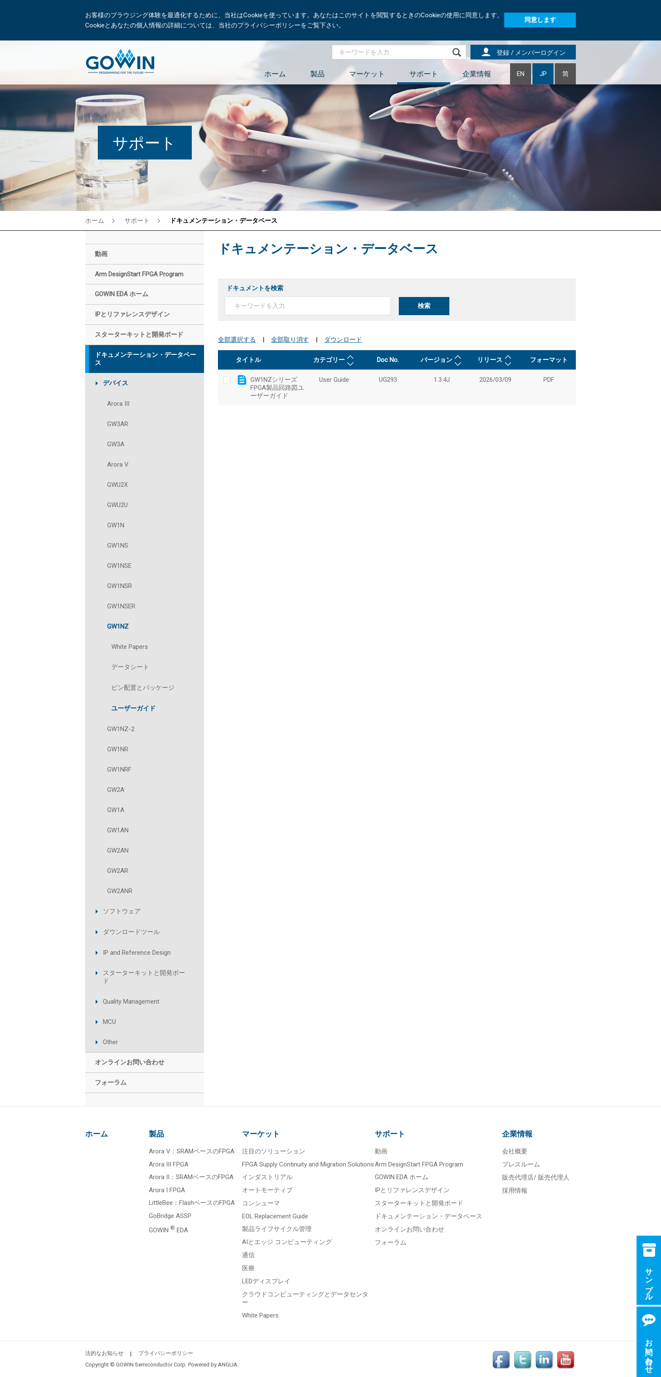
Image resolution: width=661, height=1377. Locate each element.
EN (520, 74)
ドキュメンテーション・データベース (223, 220)
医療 (248, 1268)
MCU (109, 1022)
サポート (423, 74)
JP (543, 74)
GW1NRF (119, 769)
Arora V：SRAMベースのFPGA (191, 1151)
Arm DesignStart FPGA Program (419, 1164)
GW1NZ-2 (120, 729)
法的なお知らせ (104, 1353)
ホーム (275, 74)
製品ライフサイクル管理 (277, 1229)
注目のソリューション (273, 1151)
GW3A (115, 444)
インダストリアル (267, 1177)
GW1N (115, 525)
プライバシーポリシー (165, 1353)
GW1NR (117, 749)
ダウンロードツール (131, 932)
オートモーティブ (267, 1190)
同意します (540, 20)
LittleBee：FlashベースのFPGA (192, 1203)
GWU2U (117, 505)
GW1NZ (118, 626)
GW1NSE (119, 566)
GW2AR (117, 871)
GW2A (115, 790)
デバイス (115, 383)
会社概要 (514, 1151)
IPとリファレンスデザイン (412, 1190)
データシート (130, 667)
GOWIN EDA (168, 1230)
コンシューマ (261, 1203)
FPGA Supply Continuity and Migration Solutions (308, 1164)
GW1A (115, 810)
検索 (424, 306)
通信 (248, 1255)
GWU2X (117, 485)
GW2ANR (119, 891)
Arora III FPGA (168, 1164)
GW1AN (118, 830)
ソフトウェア (122, 911)
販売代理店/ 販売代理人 (536, 1177)
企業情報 (476, 74)
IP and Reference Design (137, 952)
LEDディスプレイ (266, 1281)
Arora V (118, 464)
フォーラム (390, 1242)
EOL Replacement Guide (275, 1216)
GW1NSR (119, 586)
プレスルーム (521, 1164)
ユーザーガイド (133, 708)
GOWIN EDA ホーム (401, 1177)
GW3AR (117, 424)
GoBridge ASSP (170, 1216)
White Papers (129, 647)
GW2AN (118, 850)
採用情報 (514, 1190)
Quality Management (131, 1001)
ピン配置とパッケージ (143, 687)
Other (110, 1042)
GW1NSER (121, 606)
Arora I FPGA (167, 1190)
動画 (381, 1151)
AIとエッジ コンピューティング (287, 1242)
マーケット (367, 74)
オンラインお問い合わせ (409, 1229)
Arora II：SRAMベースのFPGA (191, 1177)
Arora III (118, 404)
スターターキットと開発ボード (144, 977)
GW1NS (117, 545)
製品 (317, 74)
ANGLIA (227, 1364)
